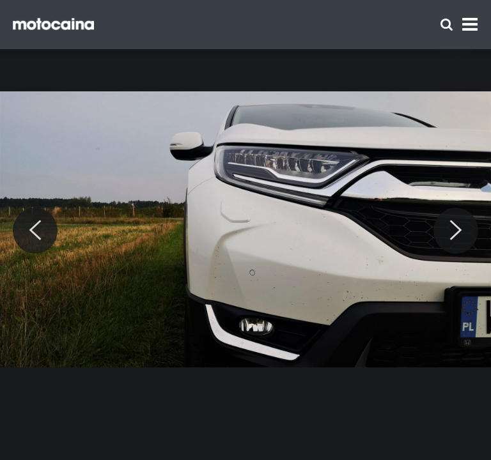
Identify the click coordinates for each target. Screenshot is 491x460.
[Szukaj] (446, 25)
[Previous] (35, 231)
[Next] (455, 231)
